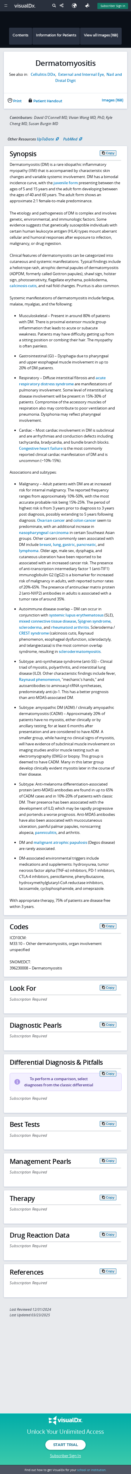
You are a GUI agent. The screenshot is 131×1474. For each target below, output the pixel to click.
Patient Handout (45, 101)
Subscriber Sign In (65, 1455)
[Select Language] (75, 5)
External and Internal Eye (81, 74)
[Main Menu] (5, 5)
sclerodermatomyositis (80, 651)
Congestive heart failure (41, 448)
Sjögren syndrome (94, 621)
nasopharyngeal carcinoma (44, 532)
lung (57, 544)
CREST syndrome (34, 633)
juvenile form (66, 182)
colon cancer (84, 520)
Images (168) (112, 100)
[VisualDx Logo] (25, 5)
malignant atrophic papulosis (60, 842)
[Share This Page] (62, 5)
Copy (110, 153)
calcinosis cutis (23, 285)
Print (15, 101)
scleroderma (30, 627)
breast (45, 544)
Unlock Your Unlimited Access (65, 1432)
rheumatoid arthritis (70, 627)
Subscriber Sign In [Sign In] (113, 6)
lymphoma (29, 550)
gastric (69, 544)
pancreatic (86, 544)
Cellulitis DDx (43, 74)
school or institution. (91, 1470)
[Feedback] (88, 5)
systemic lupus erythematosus (76, 615)
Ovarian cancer (51, 520)
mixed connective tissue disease (47, 621)
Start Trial (65, 1444)
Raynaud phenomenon (39, 679)
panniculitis (45, 832)
